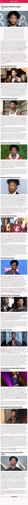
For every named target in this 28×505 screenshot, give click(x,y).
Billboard (11, 317)
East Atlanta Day (9, 60)
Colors (11, 89)
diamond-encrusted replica (5, 350)
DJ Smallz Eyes (13, 95)
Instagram (25, 231)
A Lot (10, 490)
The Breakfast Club (23, 118)
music (21, 443)
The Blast (14, 449)
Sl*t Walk (11, 289)
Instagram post (4, 476)
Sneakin (14, 49)
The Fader (21, 199)
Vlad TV (7, 425)
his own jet (4, 319)
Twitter (3, 326)
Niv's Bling (11, 351)
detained (14, 448)
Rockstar (2, 51)
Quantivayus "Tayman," (7, 277)
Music (2, 4)
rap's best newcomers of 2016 (20, 48)
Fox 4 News (14, 432)
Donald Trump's (18, 397)
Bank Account (6, 61)
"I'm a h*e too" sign (21, 288)
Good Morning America (11, 491)
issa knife (23, 43)
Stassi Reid (3, 8)
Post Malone (21, 49)
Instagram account (10, 239)
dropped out (15, 131)
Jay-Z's (18, 477)
